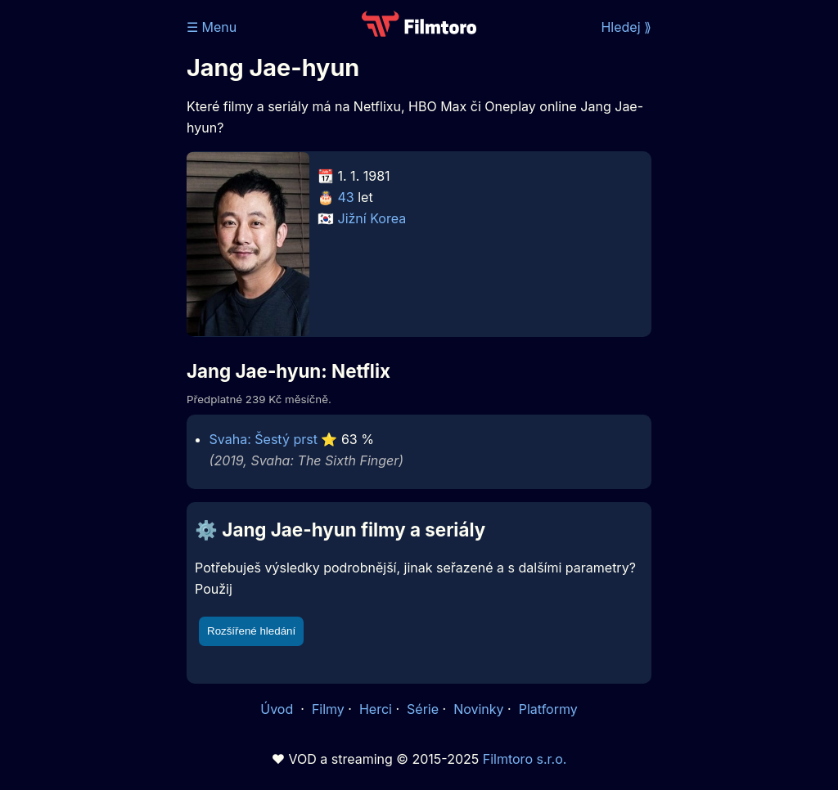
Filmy (328, 709)
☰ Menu (212, 27)
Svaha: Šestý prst (264, 439)
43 (346, 197)
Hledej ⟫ (626, 27)
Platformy (548, 709)
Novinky (478, 709)
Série (423, 709)
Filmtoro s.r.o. (525, 759)
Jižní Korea (372, 218)
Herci (375, 709)
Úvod (278, 709)
